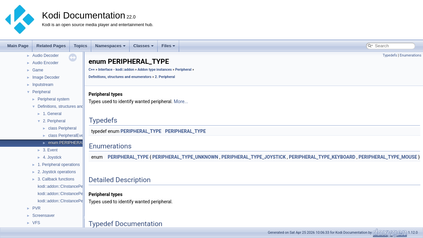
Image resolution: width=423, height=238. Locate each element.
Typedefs (390, 55)
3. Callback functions (56, 179)
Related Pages (51, 45)
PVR (36, 208)
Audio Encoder (45, 62)
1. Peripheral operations (59, 164)
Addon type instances (154, 69)
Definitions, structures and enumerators (72, 106)
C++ (92, 69)
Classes (144, 45)
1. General (52, 113)
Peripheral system (53, 99)
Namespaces (110, 45)
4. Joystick (52, 157)
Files (168, 45)
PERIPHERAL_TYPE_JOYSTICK (253, 157)
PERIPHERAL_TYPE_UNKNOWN (185, 157)
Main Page (17, 45)
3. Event (50, 150)
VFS (36, 222)
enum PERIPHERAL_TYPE (72, 142)
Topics (80, 45)
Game (37, 70)
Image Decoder (45, 77)
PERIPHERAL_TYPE (141, 131)
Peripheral (41, 92)
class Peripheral (62, 128)
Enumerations (410, 55)
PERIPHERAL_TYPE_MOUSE (388, 157)
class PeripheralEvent (67, 135)
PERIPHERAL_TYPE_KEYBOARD (322, 157)
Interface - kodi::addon (116, 69)
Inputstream (42, 84)
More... (181, 101)
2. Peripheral (54, 121)
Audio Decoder (45, 55)
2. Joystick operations (57, 172)
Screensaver (43, 215)
